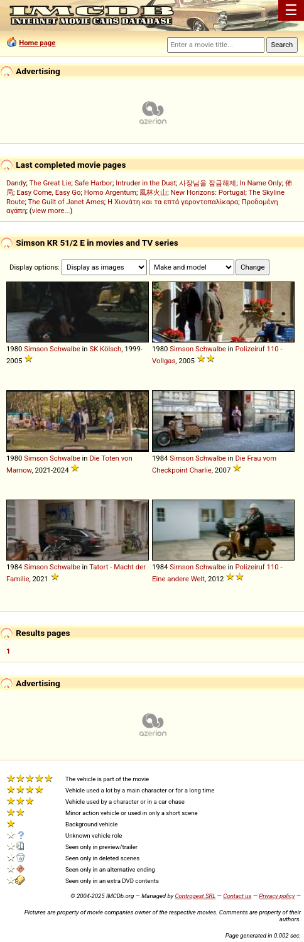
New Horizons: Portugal (208, 192)
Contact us (237, 895)
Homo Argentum (110, 192)
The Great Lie (51, 182)
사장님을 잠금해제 (207, 182)
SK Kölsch (105, 348)
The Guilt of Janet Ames (66, 201)
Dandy (16, 182)
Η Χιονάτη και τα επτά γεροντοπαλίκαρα (172, 201)
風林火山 (153, 192)
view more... (51, 210)
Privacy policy (277, 895)
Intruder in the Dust (146, 182)
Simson (36, 348)
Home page (37, 42)
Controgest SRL (195, 895)
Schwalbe (65, 348)
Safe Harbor (93, 182)
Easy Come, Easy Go (48, 192)
